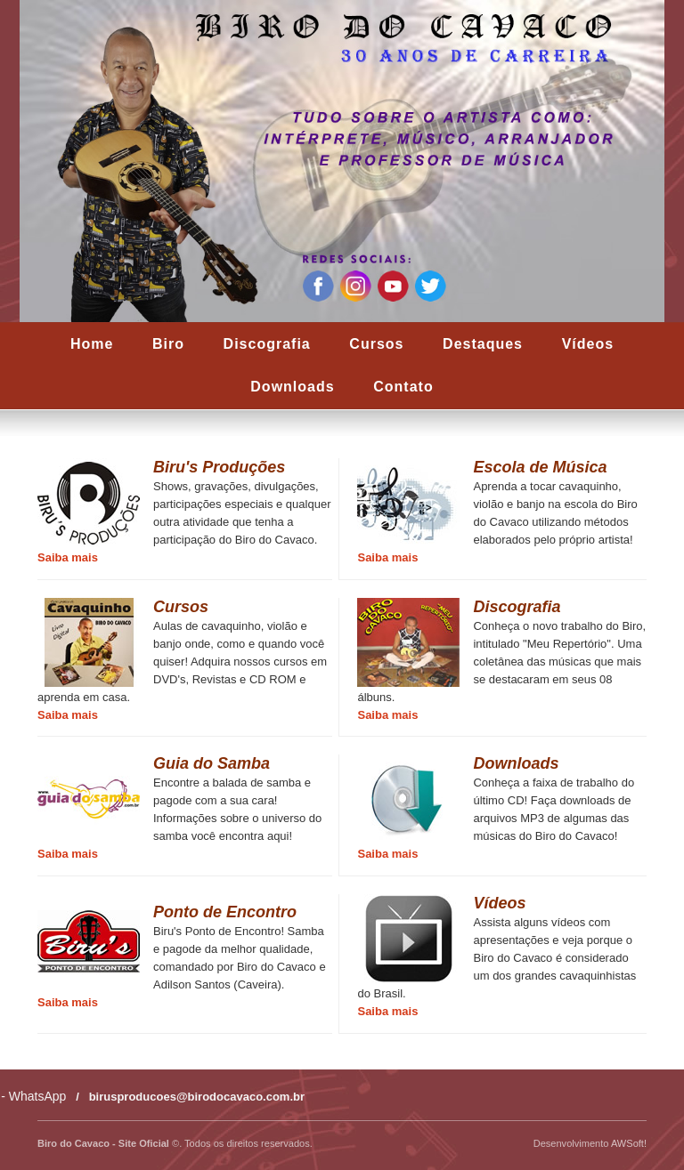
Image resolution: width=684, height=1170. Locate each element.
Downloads (292, 386)
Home (91, 343)
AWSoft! (629, 1143)
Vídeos (588, 343)
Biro (168, 343)
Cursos (376, 343)
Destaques (483, 343)
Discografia (267, 343)
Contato (403, 386)
